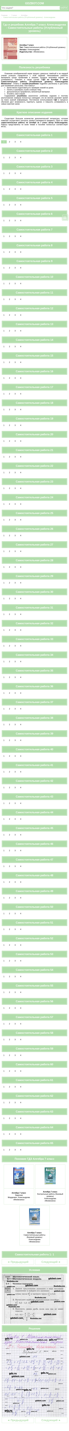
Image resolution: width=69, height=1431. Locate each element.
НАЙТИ (63, 8)
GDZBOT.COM (34, 3)
